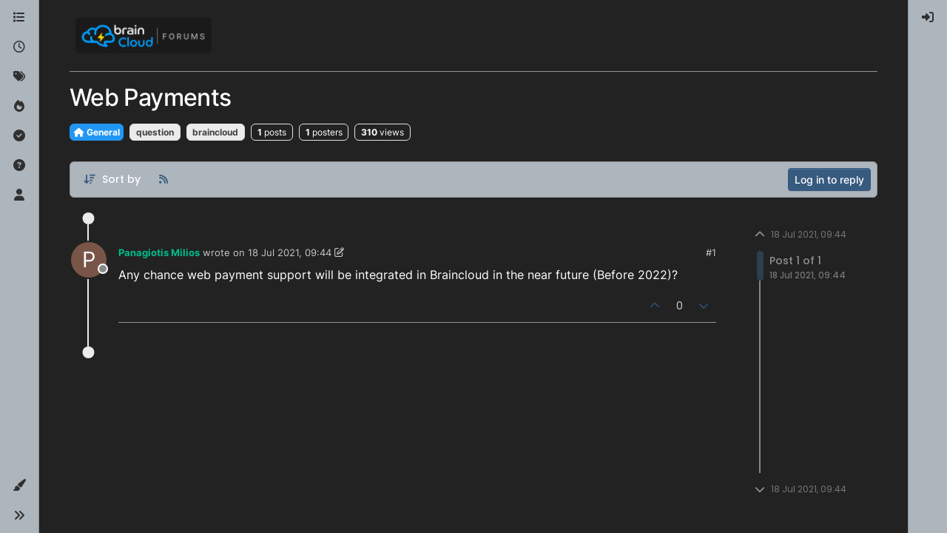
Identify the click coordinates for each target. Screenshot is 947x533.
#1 (711, 252)
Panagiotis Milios (159, 252)
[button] (19, 485)
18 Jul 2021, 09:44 (289, 252)
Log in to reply (829, 179)
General (96, 132)
